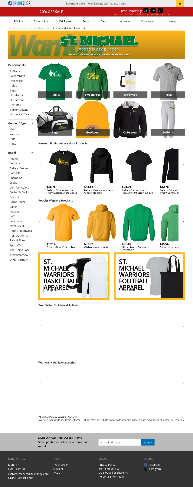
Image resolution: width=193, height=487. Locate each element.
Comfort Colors (19, 187)
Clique (13, 182)
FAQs (56, 472)
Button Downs (19, 109)
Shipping (58, 468)
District (14, 197)
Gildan (14, 206)
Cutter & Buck (19, 192)
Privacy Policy (107, 464)
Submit (147, 442)
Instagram (152, 469)
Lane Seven (17, 221)
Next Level (17, 226)
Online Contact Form (21, 478)
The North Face (20, 250)
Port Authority (19, 235)
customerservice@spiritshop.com (28, 474)
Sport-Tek (16, 245)
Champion (16, 177)
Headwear (124, 21)
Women (15, 134)
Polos (86, 21)
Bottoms (15, 104)
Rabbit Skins (17, 240)
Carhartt (15, 173)
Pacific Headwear (21, 230)
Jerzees (15, 211)
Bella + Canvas (19, 168)
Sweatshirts (41, 21)
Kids (12, 138)
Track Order (60, 464)
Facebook (152, 464)
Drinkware (65, 21)
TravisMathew (19, 254)
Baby (13, 143)
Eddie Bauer (17, 201)
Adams (14, 158)
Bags (103, 21)
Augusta (15, 163)
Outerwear (147, 21)
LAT (12, 216)
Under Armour (19, 259)
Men (12, 129)
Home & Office (19, 114)
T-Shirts (18, 21)
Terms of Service (109, 468)
